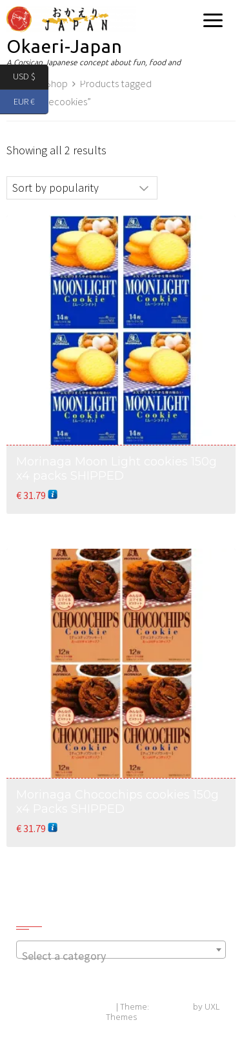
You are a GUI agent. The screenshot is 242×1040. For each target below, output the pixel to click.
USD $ (30, 77)
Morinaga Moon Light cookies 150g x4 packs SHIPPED (116, 468)
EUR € (31, 102)
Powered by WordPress (68, 1007)
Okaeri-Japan (64, 46)
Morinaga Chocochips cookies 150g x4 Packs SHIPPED (117, 802)
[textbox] (121, 956)
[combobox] (121, 950)
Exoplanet (171, 1007)
